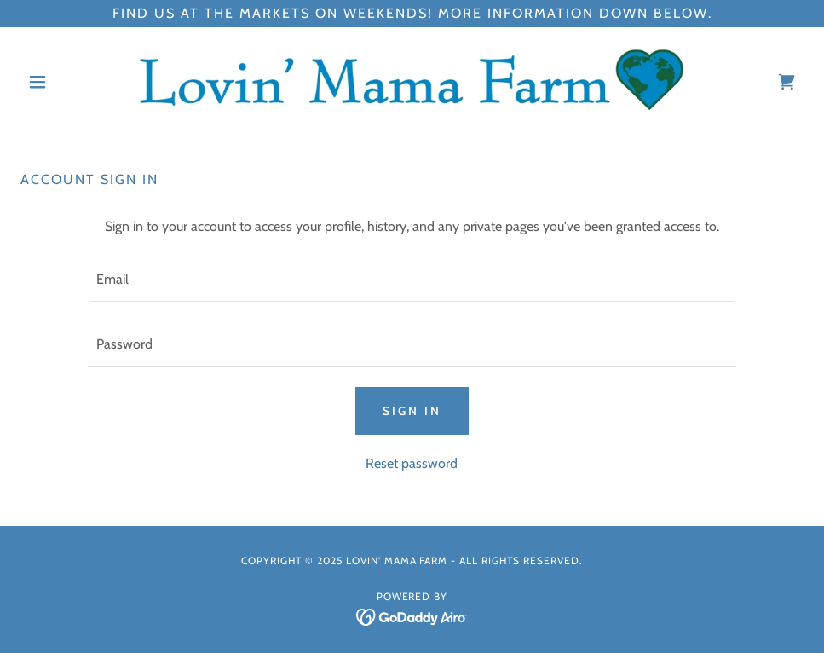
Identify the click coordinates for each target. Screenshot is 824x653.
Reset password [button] (412, 463)
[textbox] (412, 279)
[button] (79, 82)
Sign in (412, 411)
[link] (412, 82)
